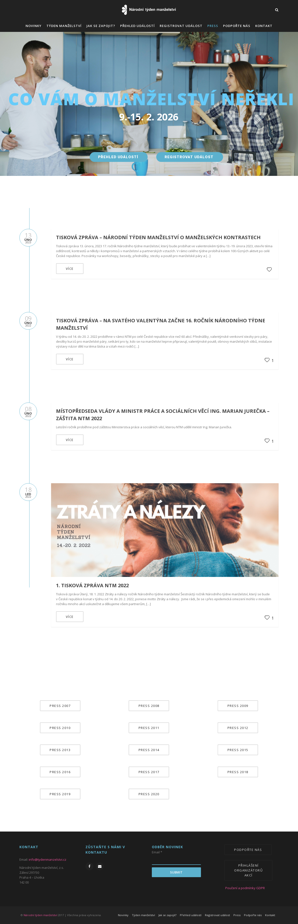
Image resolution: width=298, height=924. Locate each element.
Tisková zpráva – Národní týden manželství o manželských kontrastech (158, 237)
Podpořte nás (236, 26)
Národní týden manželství (40, 915)
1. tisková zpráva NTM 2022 (92, 585)
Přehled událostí (137, 26)
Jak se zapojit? (100, 26)
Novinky (34, 26)
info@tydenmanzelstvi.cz (47, 859)
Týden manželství (64, 26)
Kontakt (263, 26)
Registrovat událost (181, 26)
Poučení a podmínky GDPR (241, 888)
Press (212, 26)
